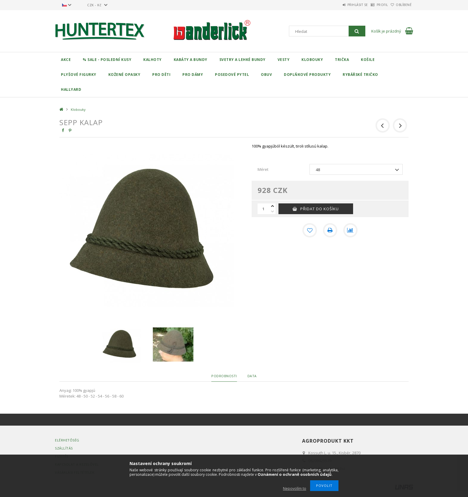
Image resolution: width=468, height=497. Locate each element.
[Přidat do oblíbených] (310, 230)
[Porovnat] (350, 230)
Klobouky (312, 59)
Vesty (284, 59)
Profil (373, 5)
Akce (66, 59)
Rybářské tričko (360, 74)
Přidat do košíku (319, 208)
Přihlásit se (342, 5)
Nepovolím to (294, 488)
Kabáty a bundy (190, 59)
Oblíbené (401, 5)
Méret (263, 169)
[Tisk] (330, 230)
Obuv (266, 74)
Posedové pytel (232, 74)
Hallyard (71, 89)
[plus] (272, 206)
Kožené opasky (124, 74)
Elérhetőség (67, 440)
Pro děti (161, 74)
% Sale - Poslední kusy (107, 59)
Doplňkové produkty (307, 74)
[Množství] (264, 208)
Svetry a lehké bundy (242, 59)
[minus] (272, 211)
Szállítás (64, 448)
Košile (368, 59)
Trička (342, 59)
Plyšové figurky (78, 74)
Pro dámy (192, 74)
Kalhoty (152, 59)
